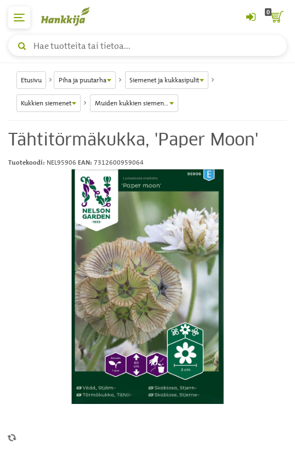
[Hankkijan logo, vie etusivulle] (71, 16)
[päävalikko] (19, 18)
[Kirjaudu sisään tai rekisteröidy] (251, 18)
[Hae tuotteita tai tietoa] (147, 45)
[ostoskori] (276, 18)
